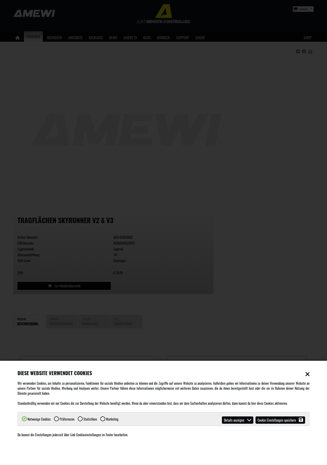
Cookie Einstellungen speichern (280, 420)
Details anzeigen (237, 420)
